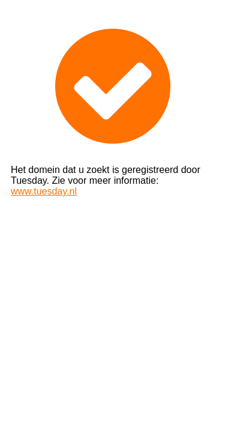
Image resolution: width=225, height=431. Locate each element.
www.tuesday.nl (44, 191)
